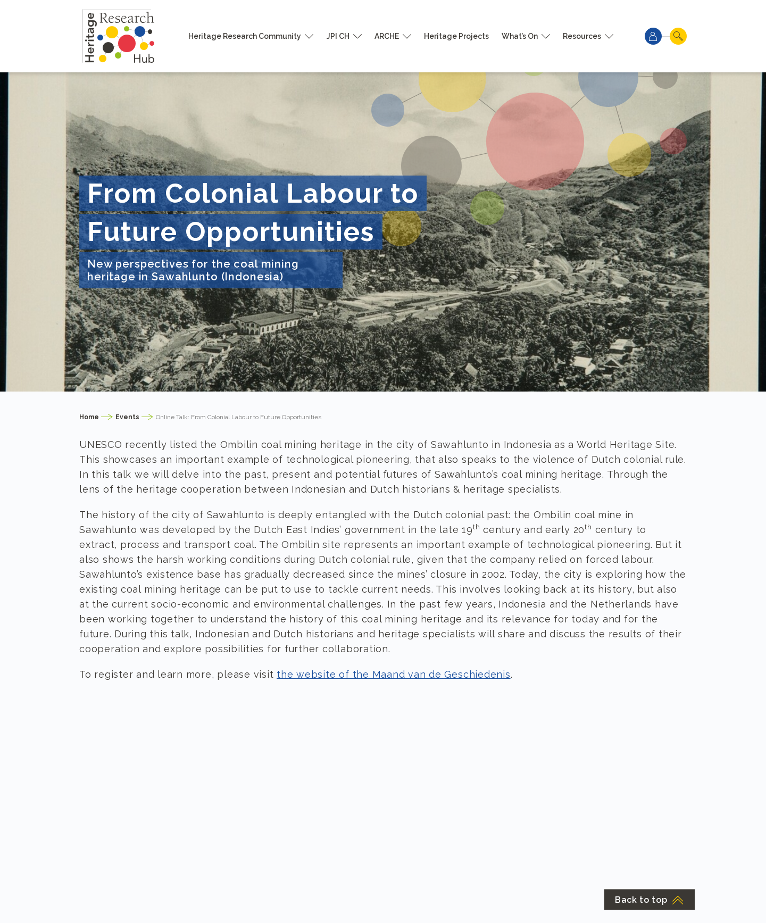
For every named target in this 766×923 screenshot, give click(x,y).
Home (89, 417)
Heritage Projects (456, 36)
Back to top (649, 900)
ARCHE (386, 36)
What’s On (520, 36)
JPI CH (338, 36)
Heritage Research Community (244, 36)
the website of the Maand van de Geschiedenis (393, 674)
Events (127, 417)
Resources (582, 36)
